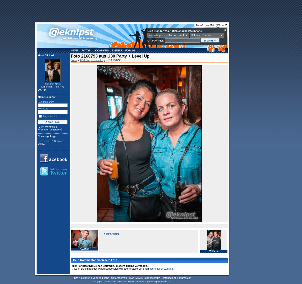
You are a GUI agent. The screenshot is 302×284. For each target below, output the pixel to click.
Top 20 (42, 90)
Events (117, 50)
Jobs (106, 277)
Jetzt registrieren (48, 127)
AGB (139, 277)
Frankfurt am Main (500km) (212, 25)
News (75, 50)
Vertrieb (96, 277)
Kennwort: (43, 108)
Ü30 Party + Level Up (92, 60)
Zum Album (112, 233)
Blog (131, 277)
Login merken (50, 116)
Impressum (184, 277)
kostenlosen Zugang (161, 268)
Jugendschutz (152, 277)
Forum (130, 50)
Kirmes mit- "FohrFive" (53, 86)
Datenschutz (169, 277)
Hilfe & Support (81, 277)
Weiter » (213, 251)
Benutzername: (46, 102)
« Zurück (84, 249)
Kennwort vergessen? (50, 129)
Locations (101, 50)
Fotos (86, 50)
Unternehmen (119, 277)
